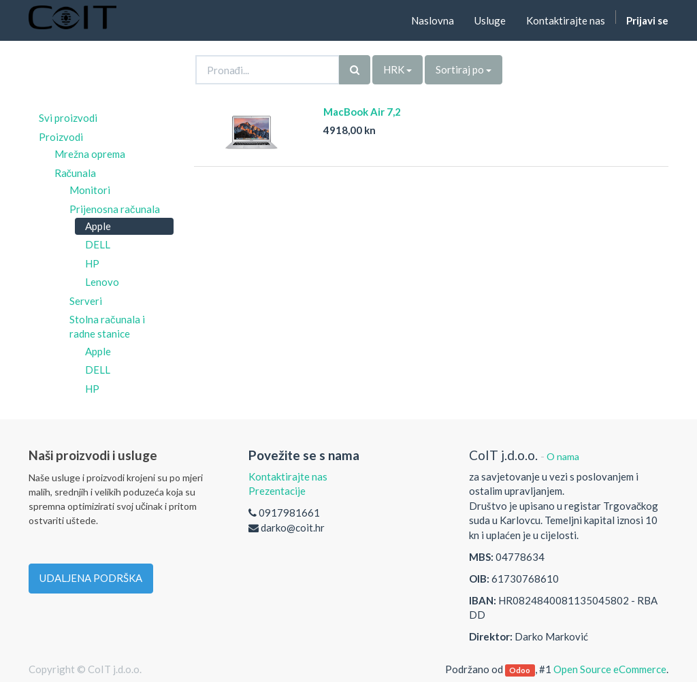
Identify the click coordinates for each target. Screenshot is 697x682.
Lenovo (102, 282)
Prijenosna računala (114, 209)
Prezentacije (277, 491)
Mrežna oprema (89, 154)
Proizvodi (61, 137)
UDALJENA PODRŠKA (90, 578)
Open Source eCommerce (609, 669)
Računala (75, 173)
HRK (397, 69)
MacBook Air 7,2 (362, 111)
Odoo (519, 670)
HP (92, 263)
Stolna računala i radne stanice (107, 326)
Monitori (89, 190)
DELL (97, 244)
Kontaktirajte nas (287, 476)
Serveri (85, 301)
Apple (98, 226)
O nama (563, 456)
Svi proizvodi (68, 118)
